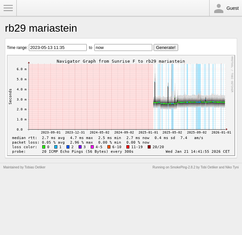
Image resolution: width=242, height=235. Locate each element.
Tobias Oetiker (35, 167)
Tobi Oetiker (209, 167)
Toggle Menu (8, 8)
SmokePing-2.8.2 (182, 167)
